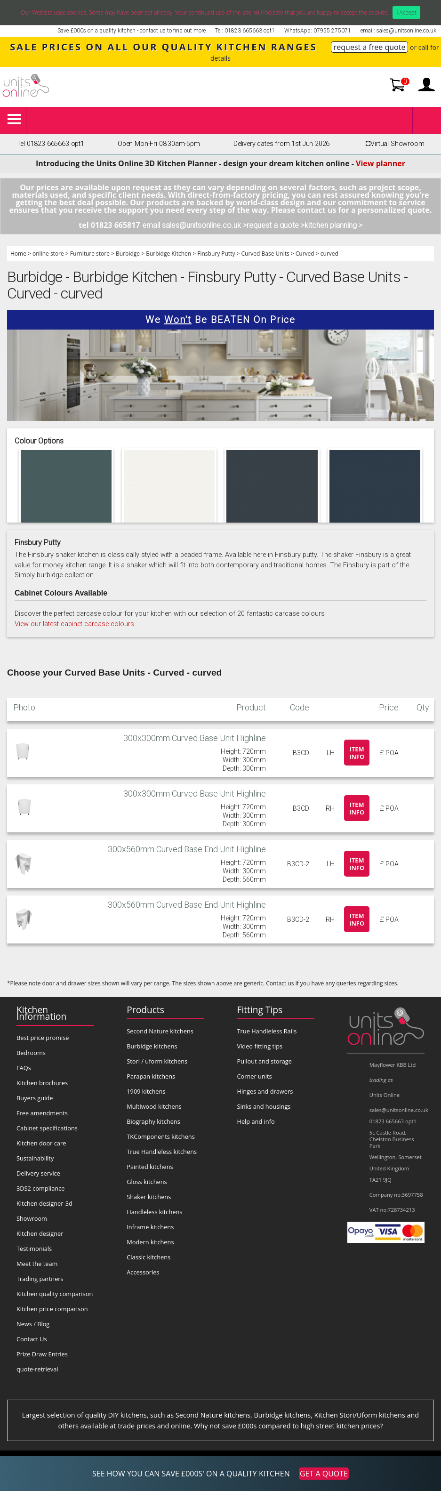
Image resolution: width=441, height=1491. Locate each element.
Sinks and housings (264, 1106)
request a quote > (276, 225)
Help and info (256, 1121)
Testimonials (34, 1248)
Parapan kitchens (151, 1076)
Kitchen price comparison (52, 1309)
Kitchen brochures (42, 1083)
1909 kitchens (146, 1091)
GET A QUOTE (324, 1473)
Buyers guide (34, 1098)
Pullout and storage (264, 1061)
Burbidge (128, 254)
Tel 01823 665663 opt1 (50, 144)
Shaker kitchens (149, 1197)
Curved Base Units (265, 254)
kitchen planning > (333, 225)
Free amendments (42, 1113)
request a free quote (370, 47)
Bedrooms (31, 1052)
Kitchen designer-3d (44, 1203)
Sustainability (35, 1158)
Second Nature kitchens (160, 1031)
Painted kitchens (150, 1166)
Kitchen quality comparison (54, 1294)
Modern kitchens (150, 1242)
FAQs (23, 1068)
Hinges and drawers (265, 1091)
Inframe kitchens (150, 1227)
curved (329, 254)
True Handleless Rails (267, 1031)
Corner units (254, 1076)
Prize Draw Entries (42, 1354)
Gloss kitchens (147, 1181)
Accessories (143, 1272)
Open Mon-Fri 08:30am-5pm (159, 144)
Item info (356, 753)
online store (48, 254)
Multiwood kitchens (154, 1106)
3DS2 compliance (40, 1188)
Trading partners (40, 1278)
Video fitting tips (260, 1046)
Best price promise (42, 1037)
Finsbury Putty (216, 254)
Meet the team (36, 1263)
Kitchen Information (41, 1013)
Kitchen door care (41, 1143)
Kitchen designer (40, 1233)
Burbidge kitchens (152, 1046)
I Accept (406, 12)
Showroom (31, 1218)
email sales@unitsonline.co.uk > (194, 225)
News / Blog (32, 1324)
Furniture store (90, 254)
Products (145, 1009)
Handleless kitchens (154, 1212)
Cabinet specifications (47, 1128)
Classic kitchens (148, 1257)
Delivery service (38, 1173)
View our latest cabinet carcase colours (74, 624)
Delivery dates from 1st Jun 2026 (281, 144)
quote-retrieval (37, 1369)
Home (18, 254)
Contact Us (31, 1339)
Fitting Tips (260, 1009)
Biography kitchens (153, 1121)
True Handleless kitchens (162, 1151)
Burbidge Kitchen (168, 254)
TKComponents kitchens (161, 1136)
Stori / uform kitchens (157, 1061)
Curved (305, 254)
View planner (380, 163)
